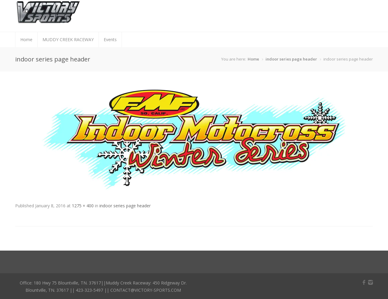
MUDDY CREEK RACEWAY (68, 39)
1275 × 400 (83, 206)
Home (26, 39)
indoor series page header (291, 59)
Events (110, 39)
